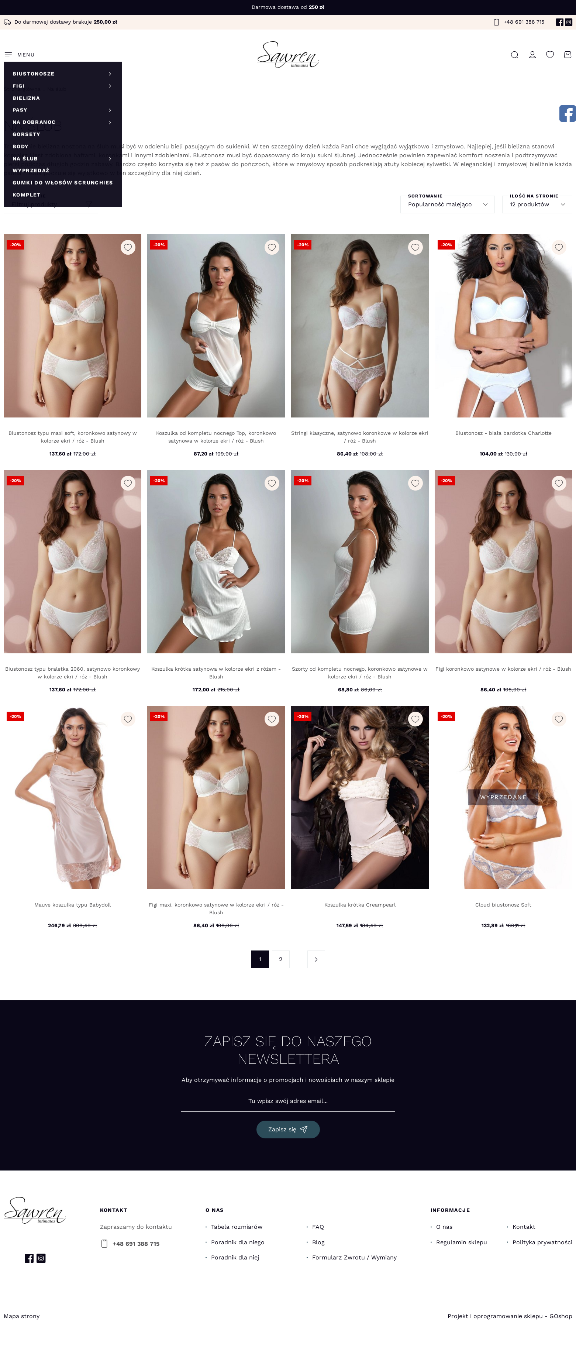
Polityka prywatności (542, 1242)
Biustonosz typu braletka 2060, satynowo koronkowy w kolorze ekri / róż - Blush (72, 673)
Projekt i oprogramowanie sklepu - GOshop (510, 1316)
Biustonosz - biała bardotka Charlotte (503, 433)
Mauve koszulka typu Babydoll (72, 905)
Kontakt (524, 1226)
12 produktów (529, 204)
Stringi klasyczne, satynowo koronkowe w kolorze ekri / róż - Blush (359, 437)
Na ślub (56, 89)
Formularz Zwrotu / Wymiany (354, 1257)
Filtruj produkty (34, 204)
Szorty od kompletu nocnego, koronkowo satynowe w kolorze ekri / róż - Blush (360, 673)
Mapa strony (21, 1316)
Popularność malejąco (440, 204)
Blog (318, 1242)
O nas (444, 1226)
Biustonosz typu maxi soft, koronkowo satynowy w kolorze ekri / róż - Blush (72, 437)
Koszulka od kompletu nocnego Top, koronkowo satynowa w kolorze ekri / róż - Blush (216, 437)
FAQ (318, 1226)
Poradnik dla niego (238, 1242)
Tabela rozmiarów (236, 1226)
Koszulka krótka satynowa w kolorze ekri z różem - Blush (216, 673)
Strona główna (22, 89)
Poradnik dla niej (235, 1257)
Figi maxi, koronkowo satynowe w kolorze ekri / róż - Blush (216, 908)
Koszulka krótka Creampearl (360, 905)
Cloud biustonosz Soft (503, 905)
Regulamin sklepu (461, 1242)
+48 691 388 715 (524, 22)
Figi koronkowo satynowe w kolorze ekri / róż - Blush (503, 669)
